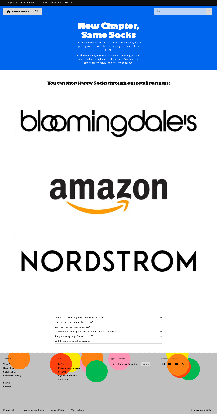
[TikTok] (183, 364)
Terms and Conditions (33, 410)
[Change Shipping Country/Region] (129, 364)
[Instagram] (163, 364)
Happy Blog (9, 368)
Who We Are (9, 364)
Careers (7, 387)
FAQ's (61, 364)
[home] (18, 11)
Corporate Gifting (12, 376)
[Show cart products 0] (209, 11)
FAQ (36, 11)
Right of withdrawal (68, 376)
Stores (6, 383)
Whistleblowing (78, 410)
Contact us (63, 379)
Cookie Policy (57, 410)
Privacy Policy (9, 410)
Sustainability (10, 372)
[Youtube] (176, 364)
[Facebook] (169, 364)
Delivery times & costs (69, 368)
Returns (62, 372)
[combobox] (180, 11)
